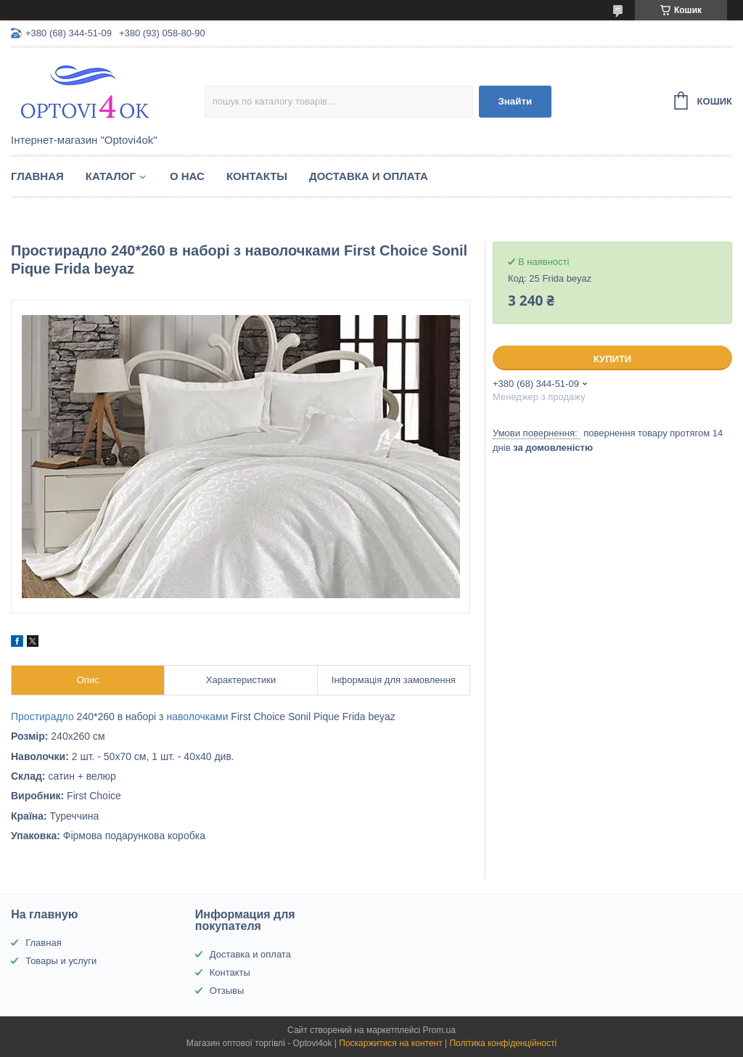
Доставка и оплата (368, 176)
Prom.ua (439, 1030)
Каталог (111, 176)
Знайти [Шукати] (515, 101)
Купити (612, 359)
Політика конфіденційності (503, 1043)
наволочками (197, 716)
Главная (37, 176)
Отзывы (227, 990)
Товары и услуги (61, 960)
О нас (187, 176)
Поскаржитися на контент (390, 1043)
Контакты (256, 176)
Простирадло (42, 716)
